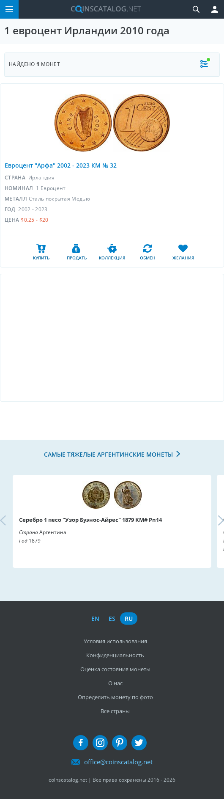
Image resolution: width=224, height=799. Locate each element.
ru (129, 618)
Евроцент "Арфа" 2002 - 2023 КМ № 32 (61, 165)
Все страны (115, 711)
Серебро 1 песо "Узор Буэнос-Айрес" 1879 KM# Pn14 (90, 519)
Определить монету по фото (115, 697)
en (95, 618)
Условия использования (115, 641)
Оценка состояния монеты (115, 669)
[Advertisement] (112, 337)
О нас (115, 683)
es (112, 618)
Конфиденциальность (115, 655)
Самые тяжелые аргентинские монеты (108, 454)
